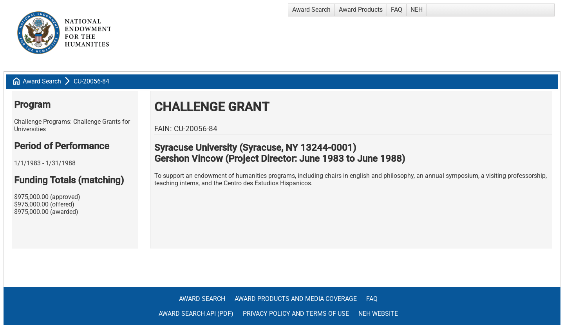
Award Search (311, 9)
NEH (416, 9)
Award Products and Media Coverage (296, 298)
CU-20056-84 (91, 81)
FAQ (396, 9)
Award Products (361, 9)
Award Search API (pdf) (196, 313)
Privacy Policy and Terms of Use (296, 313)
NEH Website (378, 313)
